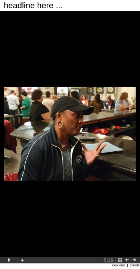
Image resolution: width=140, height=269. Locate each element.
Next (136, 260)
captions (118, 265)
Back (120, 260)
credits (135, 265)
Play (9, 260)
